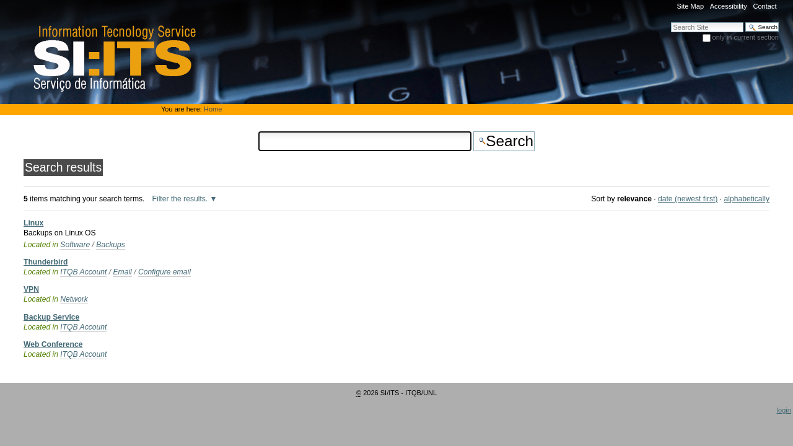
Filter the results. (181, 199)
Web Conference (53, 344)
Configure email (164, 272)
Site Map (690, 6)
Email (122, 272)
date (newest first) (687, 199)
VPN (31, 289)
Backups (110, 244)
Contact (764, 6)
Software (75, 244)
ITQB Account (83, 272)
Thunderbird (46, 262)
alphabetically (746, 199)
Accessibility (728, 6)
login (784, 410)
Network (73, 299)
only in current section (745, 37)
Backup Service (51, 317)
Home (213, 109)
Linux (33, 223)
